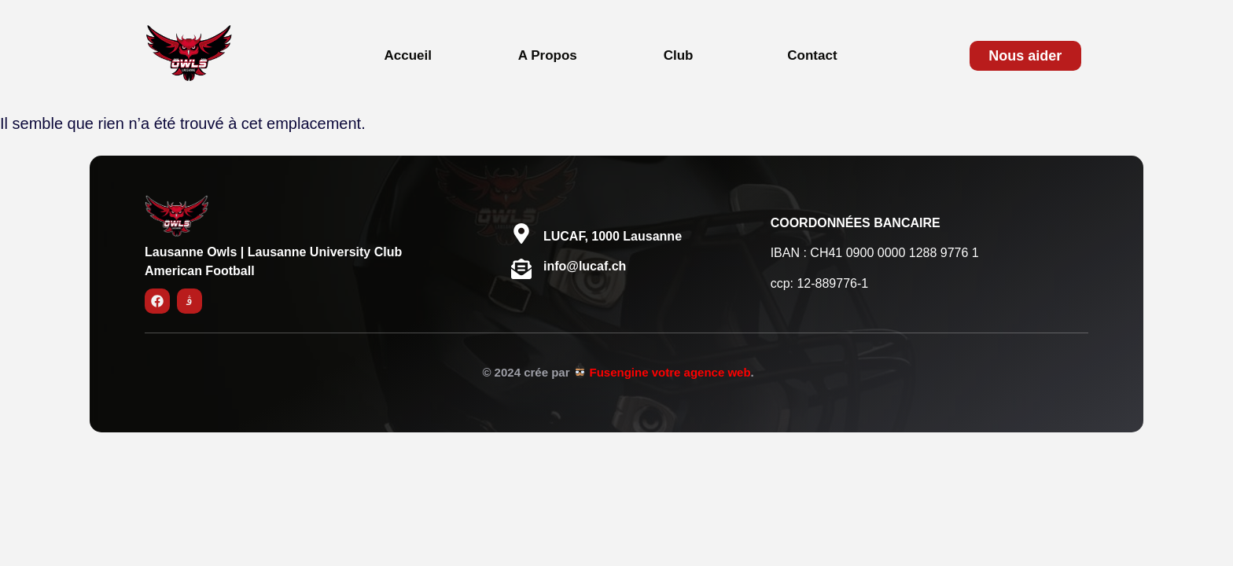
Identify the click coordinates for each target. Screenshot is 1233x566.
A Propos (547, 55)
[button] (682, 55)
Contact (812, 55)
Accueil (407, 55)
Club (679, 55)
